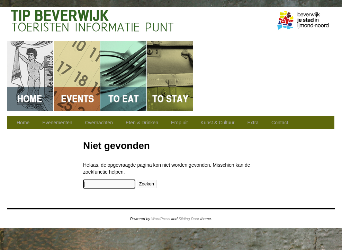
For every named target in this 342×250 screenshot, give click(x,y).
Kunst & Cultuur (264, 76)
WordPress (160, 219)
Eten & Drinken (123, 76)
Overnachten (170, 76)
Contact (310, 76)
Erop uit (217, 76)
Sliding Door (189, 219)
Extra (253, 122)
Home (30, 76)
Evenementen (77, 76)
